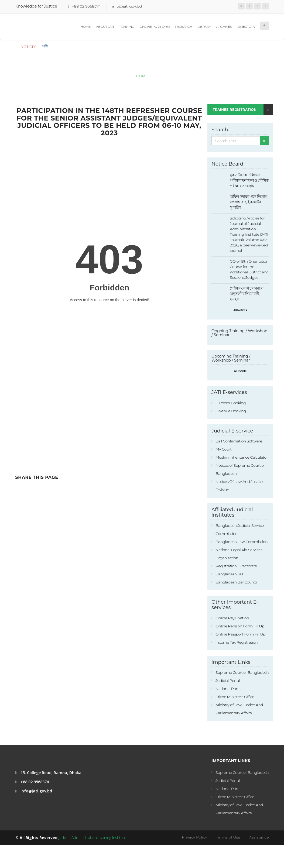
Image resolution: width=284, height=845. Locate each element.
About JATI (105, 27)
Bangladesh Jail (229, 574)
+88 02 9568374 (86, 6)
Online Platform (155, 27)
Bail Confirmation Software (238, 441)
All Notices (240, 310)
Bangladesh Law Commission (241, 541)
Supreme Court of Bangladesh (242, 672)
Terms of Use (228, 837)
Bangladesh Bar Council (236, 582)
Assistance (259, 837)
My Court (223, 449)
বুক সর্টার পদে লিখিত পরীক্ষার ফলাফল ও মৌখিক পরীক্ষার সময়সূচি (89, 46)
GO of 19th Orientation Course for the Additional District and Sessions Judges (249, 269)
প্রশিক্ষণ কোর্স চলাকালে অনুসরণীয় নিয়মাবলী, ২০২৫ (246, 293)
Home (86, 27)
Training (126, 27)
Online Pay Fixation (232, 618)
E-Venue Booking (230, 410)
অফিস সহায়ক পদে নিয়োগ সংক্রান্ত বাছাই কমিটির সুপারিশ (248, 202)
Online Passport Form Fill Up (240, 634)
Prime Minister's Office (234, 696)
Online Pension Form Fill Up (239, 626)
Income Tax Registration (236, 642)
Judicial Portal (227, 680)
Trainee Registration (243, 109)
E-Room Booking (230, 402)
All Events (240, 371)
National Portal (228, 688)
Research (183, 27)
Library (204, 27)
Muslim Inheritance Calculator (241, 457)
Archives (224, 27)
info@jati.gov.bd (127, 6)
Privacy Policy (194, 837)
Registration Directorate (236, 566)
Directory (246, 27)
